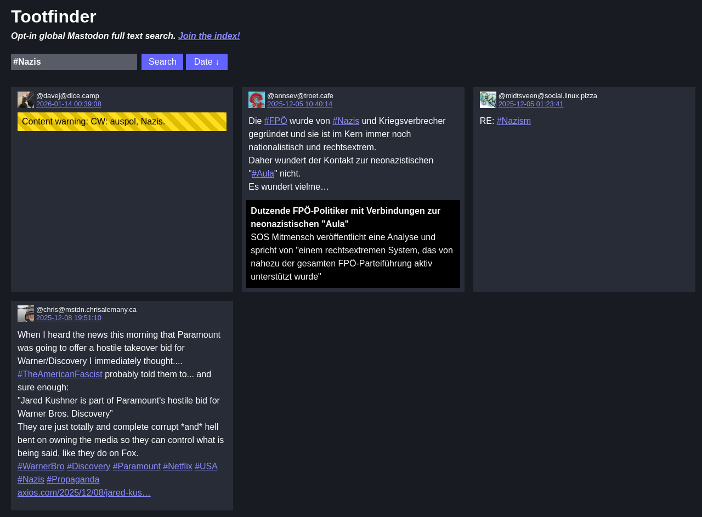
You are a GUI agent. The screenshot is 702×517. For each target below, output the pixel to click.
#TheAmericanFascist (60, 374)
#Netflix (177, 466)
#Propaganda (73, 479)
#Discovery (88, 466)
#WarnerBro (41, 466)
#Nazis (345, 121)
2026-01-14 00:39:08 (68, 104)
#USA (206, 466)
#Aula (263, 173)
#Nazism (514, 121)
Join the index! (209, 36)
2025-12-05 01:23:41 (531, 104)
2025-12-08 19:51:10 (68, 318)
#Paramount (137, 466)
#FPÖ (275, 121)
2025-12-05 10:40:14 (299, 104)
